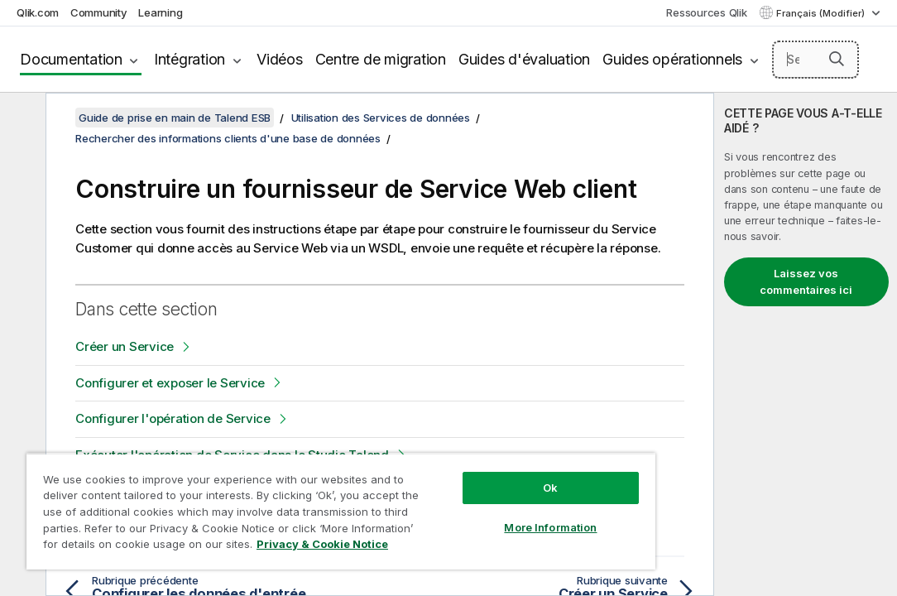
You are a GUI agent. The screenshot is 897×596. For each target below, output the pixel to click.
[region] (286, 497)
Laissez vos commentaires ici (806, 281)
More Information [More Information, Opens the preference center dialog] (458, 498)
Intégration (189, 59)
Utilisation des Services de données (380, 117)
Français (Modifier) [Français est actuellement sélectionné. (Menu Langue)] (821, 13)
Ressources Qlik (706, 12)
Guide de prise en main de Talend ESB (175, 117)
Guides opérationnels (672, 59)
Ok (458, 458)
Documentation (71, 59)
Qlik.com (38, 12)
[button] (836, 58)
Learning (160, 12)
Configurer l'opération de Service (173, 418)
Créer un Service (124, 346)
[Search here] (815, 59)
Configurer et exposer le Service (170, 383)
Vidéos (280, 59)
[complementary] (805, 344)
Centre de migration (380, 59)
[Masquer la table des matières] (20, 118)
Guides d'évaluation (524, 59)
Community (98, 12)
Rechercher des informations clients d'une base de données (228, 138)
